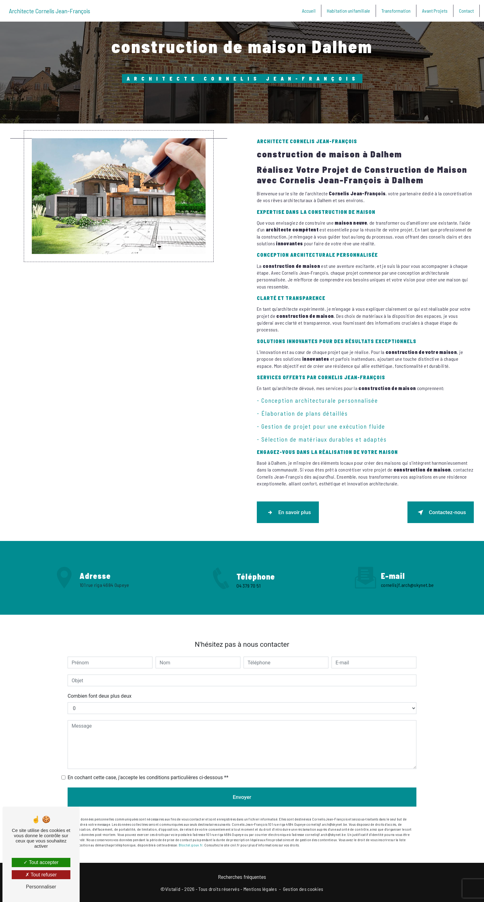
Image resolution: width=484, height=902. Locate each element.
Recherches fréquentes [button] (242, 876)
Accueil (308, 11)
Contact (465, 11)
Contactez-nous (440, 512)
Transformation (395, 11)
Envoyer (242, 788)
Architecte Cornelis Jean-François (50, 11)
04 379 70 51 (248, 594)
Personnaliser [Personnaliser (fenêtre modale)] (41, 886)
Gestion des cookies (303, 889)
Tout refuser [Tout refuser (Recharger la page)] (41, 874)
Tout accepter (40, 862)
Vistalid (173, 889)
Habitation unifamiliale (347, 11)
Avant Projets (434, 11)
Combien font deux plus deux (99, 687)
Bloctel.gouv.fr (191, 835)
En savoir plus (288, 512)
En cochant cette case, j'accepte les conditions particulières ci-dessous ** (148, 768)
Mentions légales (260, 889)
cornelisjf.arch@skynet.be (407, 576)
